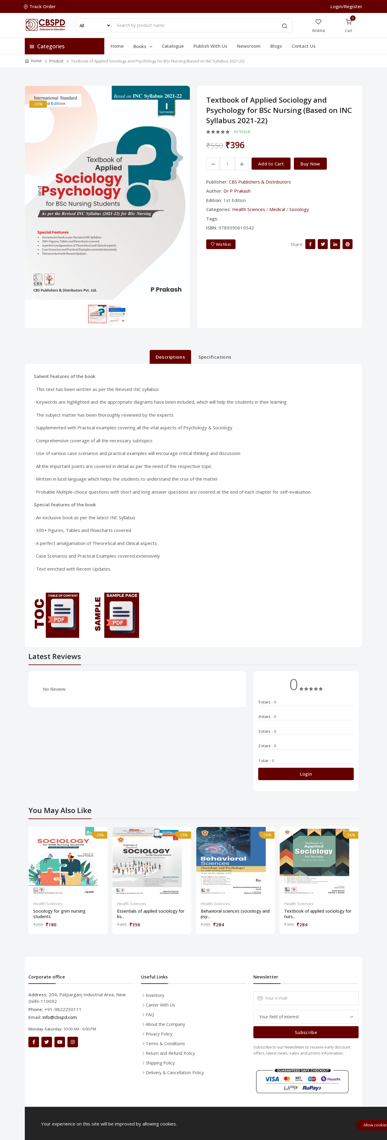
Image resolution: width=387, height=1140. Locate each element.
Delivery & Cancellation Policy (175, 1072)
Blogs (276, 46)
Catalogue (173, 46)
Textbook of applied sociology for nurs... (317, 913)
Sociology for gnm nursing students (59, 913)
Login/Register (346, 6)
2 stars (267, 745)
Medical (277, 209)
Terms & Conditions (165, 1043)
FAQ (150, 1014)
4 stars (267, 716)
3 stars (267, 731)
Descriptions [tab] (170, 357)
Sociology (299, 209)
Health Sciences (248, 209)
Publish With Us (210, 46)
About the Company (165, 1024)
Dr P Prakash (237, 191)
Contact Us (304, 46)
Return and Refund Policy (170, 1053)
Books (143, 46)
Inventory (155, 995)
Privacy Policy (159, 1034)
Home (117, 46)
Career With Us (160, 1005)
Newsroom (249, 46)
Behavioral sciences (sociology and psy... (235, 913)
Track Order (40, 6)
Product (56, 61)
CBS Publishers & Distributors (260, 182)
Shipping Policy (160, 1063)
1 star (266, 760)
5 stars (267, 702)
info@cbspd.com (60, 1017)
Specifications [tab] (214, 357)
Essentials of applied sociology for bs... (150, 913)
